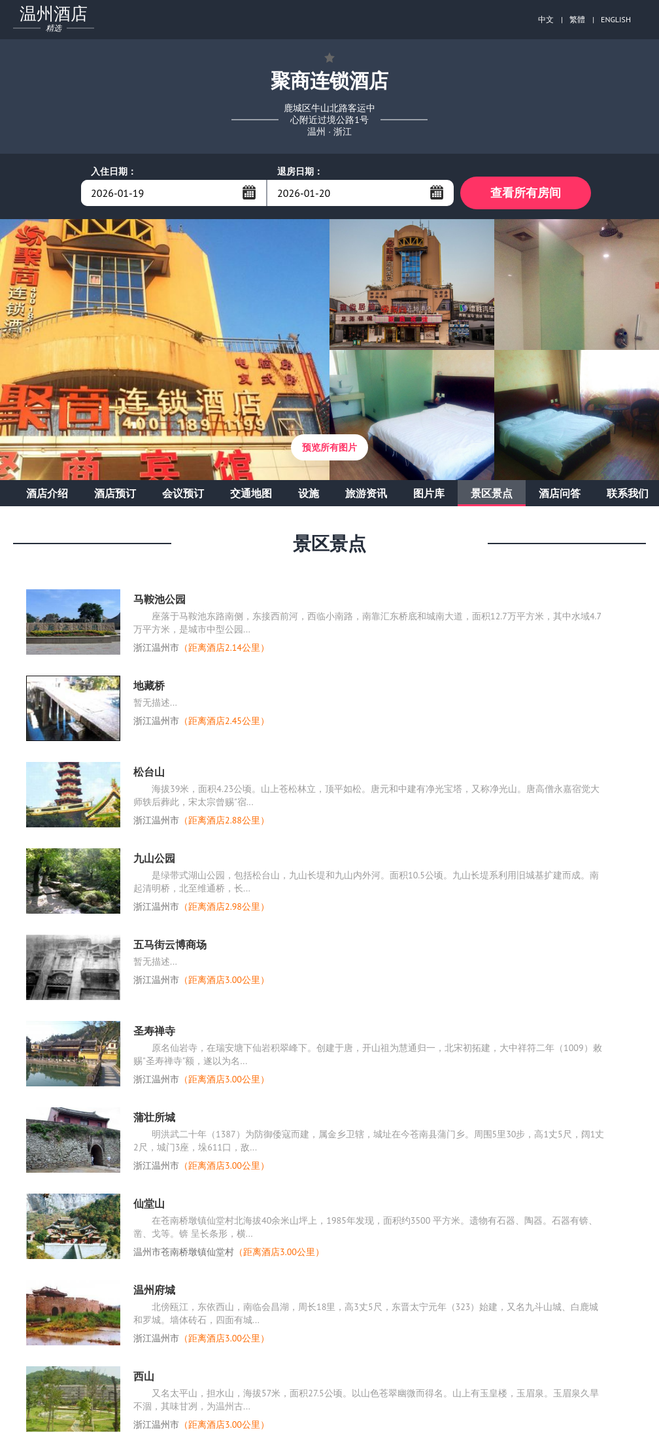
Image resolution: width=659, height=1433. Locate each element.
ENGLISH (616, 19)
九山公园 (154, 858)
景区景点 (492, 493)
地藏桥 (149, 685)
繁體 (577, 19)
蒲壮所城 (154, 1117)
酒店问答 (560, 493)
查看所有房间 (525, 192)
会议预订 (183, 493)
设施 (308, 493)
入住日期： (114, 171)
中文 (546, 19)
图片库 (429, 493)
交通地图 (251, 493)
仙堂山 (149, 1203)
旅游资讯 (366, 493)
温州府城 (154, 1289)
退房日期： (300, 171)
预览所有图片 (329, 447)
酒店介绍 (47, 493)
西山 (143, 1376)
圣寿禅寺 (154, 1030)
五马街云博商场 (170, 944)
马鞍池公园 (159, 599)
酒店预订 (115, 493)
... (249, 192)
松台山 (149, 771)
